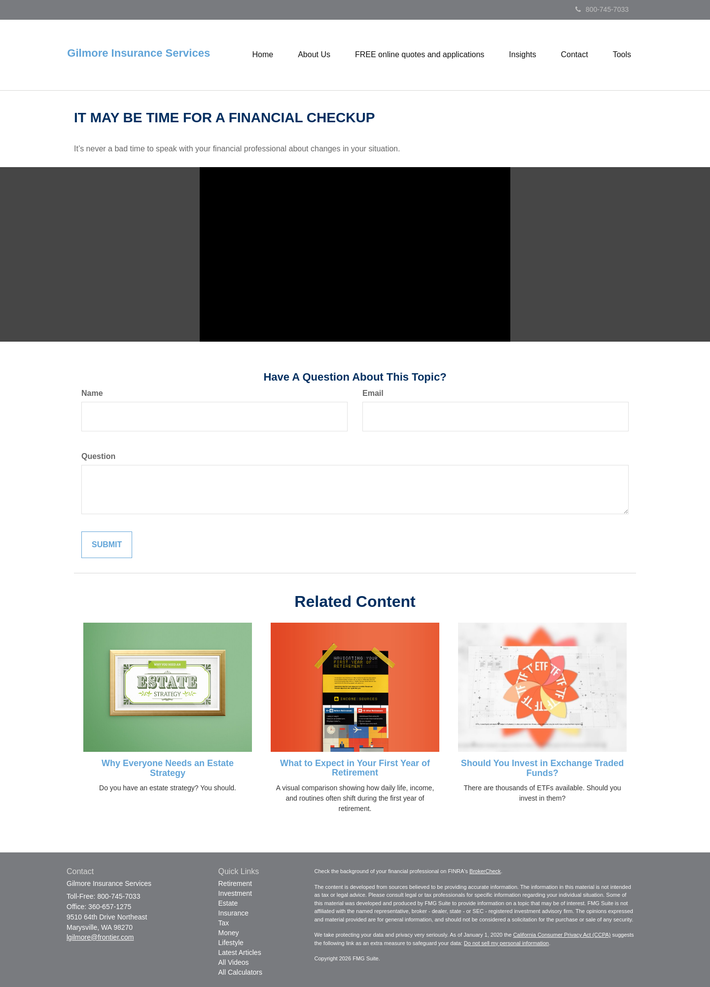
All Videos (233, 962)
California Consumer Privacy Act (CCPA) (562, 935)
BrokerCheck (485, 871)
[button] (314, 54)
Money (228, 933)
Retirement (235, 883)
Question (98, 456)
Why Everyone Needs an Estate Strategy (168, 768)
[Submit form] (106, 545)
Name (92, 393)
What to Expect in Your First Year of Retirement (355, 768)
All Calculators (240, 972)
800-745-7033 (602, 9)
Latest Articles (239, 952)
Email (373, 393)
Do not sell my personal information (506, 943)
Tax (223, 923)
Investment (235, 893)
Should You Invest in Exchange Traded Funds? (542, 768)
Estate (228, 903)
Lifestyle (231, 943)
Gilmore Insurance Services (138, 53)
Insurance (233, 913)
